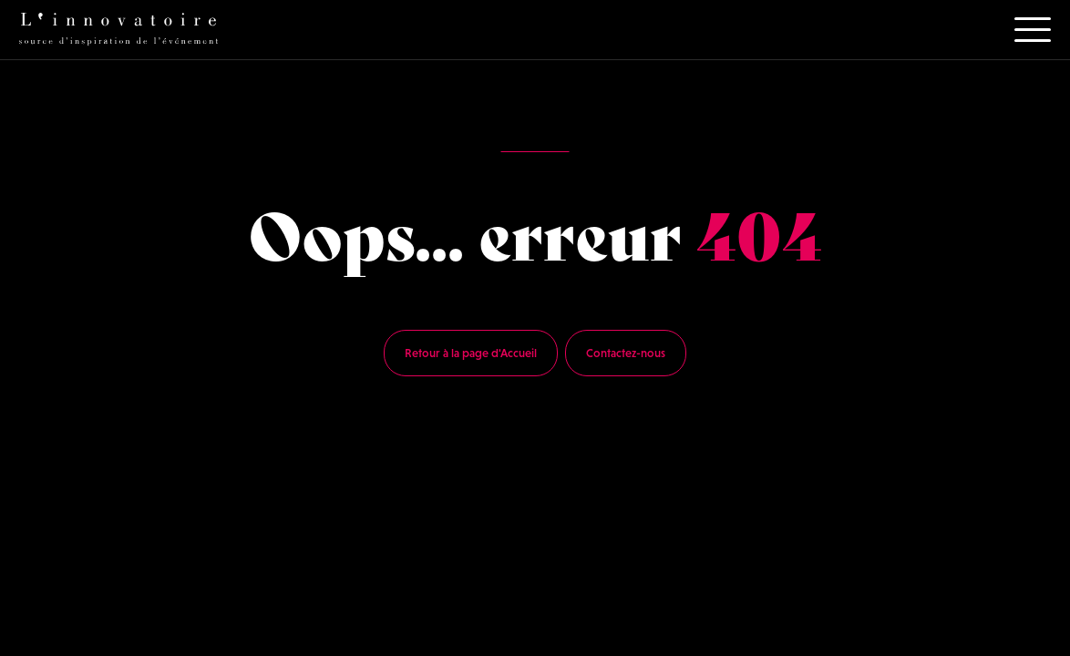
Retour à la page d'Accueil (471, 353)
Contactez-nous (625, 353)
